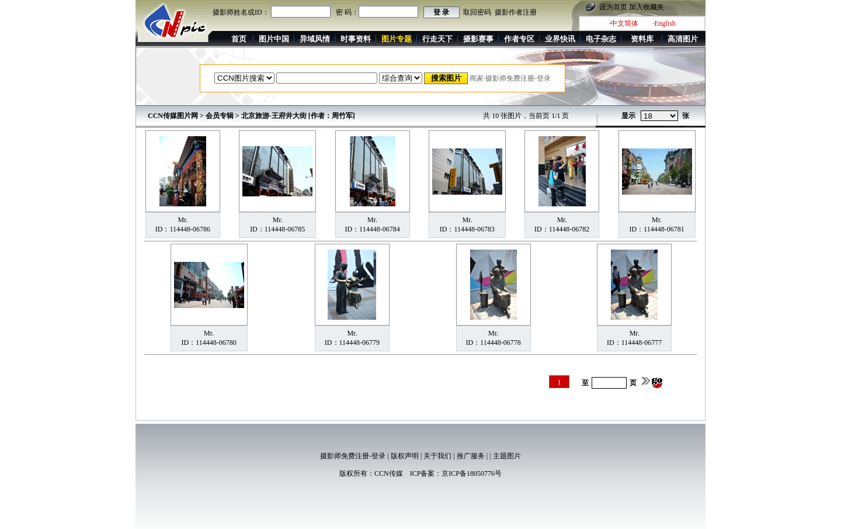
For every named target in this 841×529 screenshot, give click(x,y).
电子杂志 (601, 38)
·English (664, 23)
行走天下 (437, 38)
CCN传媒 (388, 473)
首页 (238, 38)
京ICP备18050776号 (472, 473)
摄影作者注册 (516, 12)
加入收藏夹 (646, 7)
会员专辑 (220, 116)
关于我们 (437, 456)
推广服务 (471, 456)
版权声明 (405, 456)
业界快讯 (560, 38)
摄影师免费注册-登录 (352, 456)
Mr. (182, 220)
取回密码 (477, 12)
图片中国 (274, 38)
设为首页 (613, 7)
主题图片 (507, 456)
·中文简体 (623, 23)
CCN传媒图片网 (173, 116)
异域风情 (315, 38)
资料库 (642, 38)
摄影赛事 (478, 38)
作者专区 (519, 38)
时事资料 (355, 38)
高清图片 (683, 38)
